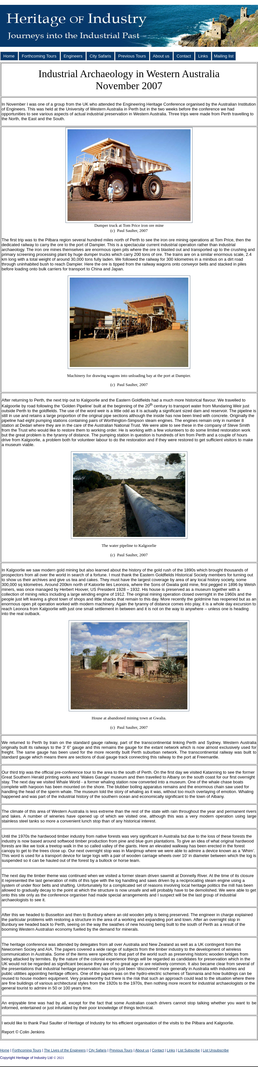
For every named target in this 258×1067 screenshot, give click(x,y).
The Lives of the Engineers (64, 1050)
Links (203, 56)
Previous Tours (132, 56)
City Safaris (100, 56)
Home (9, 56)
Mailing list (223, 56)
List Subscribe (189, 1050)
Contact (183, 56)
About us (161, 56)
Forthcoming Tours (39, 56)
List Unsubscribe (216, 1050)
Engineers (73, 56)
